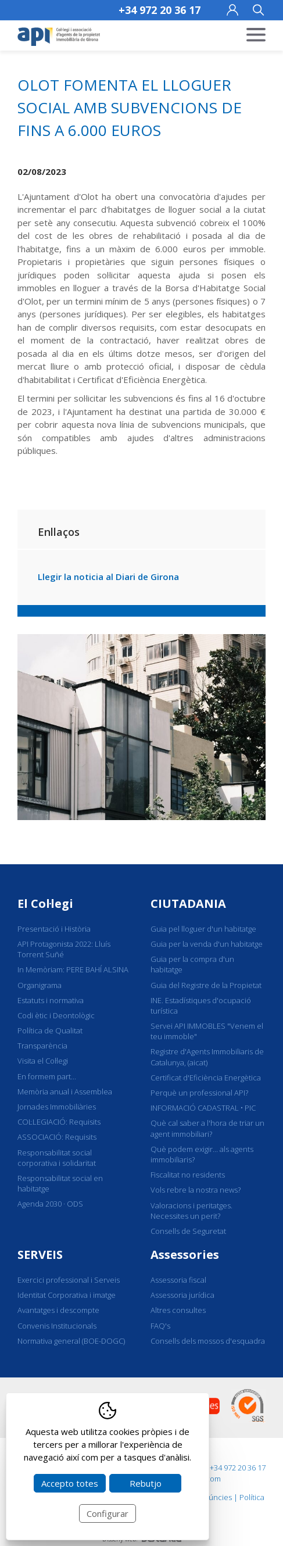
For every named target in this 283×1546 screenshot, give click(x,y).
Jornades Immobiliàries (56, 1106)
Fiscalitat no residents (188, 1174)
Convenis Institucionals (56, 1325)
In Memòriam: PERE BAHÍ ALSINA (72, 969)
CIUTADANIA (188, 903)
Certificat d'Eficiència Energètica (206, 1077)
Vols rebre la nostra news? (196, 1189)
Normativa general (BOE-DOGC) (71, 1341)
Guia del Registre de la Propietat (206, 985)
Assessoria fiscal (178, 1280)
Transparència (42, 1045)
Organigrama (39, 985)
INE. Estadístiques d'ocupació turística (201, 1005)
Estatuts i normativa (50, 1000)
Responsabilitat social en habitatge (60, 1183)
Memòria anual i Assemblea (64, 1091)
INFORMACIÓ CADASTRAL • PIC (203, 1108)
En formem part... (46, 1076)
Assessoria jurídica (182, 1295)
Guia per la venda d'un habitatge (207, 944)
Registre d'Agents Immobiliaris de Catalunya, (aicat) (207, 1056)
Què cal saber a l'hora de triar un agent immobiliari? (207, 1128)
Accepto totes (69, 1483)
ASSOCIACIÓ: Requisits (56, 1137)
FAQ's (160, 1325)
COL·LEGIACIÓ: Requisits (59, 1121)
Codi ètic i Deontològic (56, 1015)
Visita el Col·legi (42, 1060)
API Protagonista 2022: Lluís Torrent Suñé (63, 949)
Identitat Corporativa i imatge (66, 1295)
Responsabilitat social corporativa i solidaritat (56, 1157)
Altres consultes (178, 1310)
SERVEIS (40, 1254)
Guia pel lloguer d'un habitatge (203, 929)
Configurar (107, 1513)
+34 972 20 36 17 (159, 10)
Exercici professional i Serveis (68, 1280)
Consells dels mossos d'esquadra (208, 1341)
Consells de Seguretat (188, 1231)
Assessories (185, 1254)
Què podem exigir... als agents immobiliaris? (202, 1154)
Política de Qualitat (50, 1030)
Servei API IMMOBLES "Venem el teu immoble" (207, 1031)
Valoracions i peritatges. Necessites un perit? (191, 1210)
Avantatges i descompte (58, 1310)
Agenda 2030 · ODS (50, 1203)
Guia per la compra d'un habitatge (192, 964)
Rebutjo (146, 1483)
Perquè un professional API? (199, 1092)
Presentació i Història (54, 929)
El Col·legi (45, 903)
